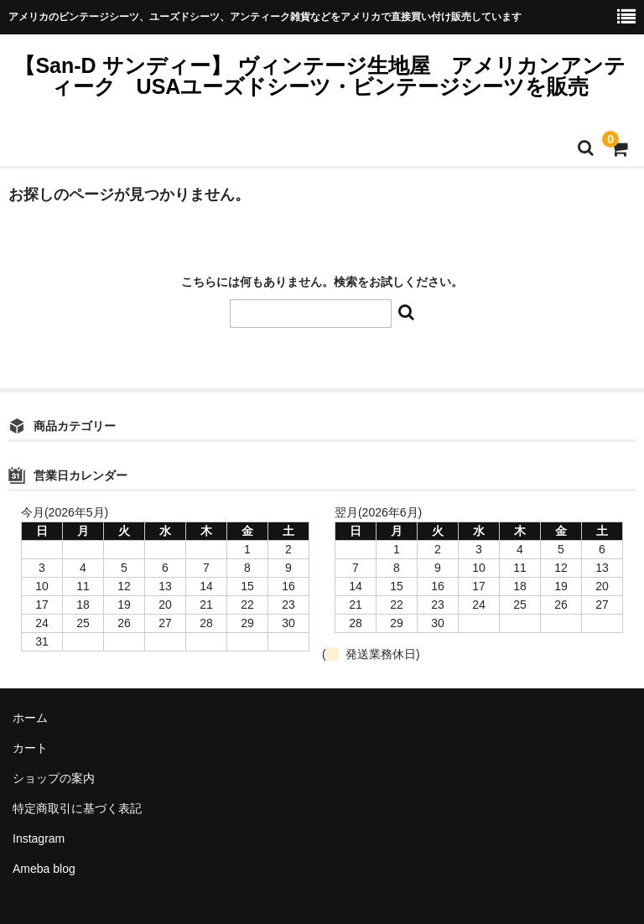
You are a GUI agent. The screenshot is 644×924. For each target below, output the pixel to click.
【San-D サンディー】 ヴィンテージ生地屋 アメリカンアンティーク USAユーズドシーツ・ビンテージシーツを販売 (319, 76)
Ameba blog (44, 868)
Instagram (39, 838)
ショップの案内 (54, 778)
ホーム (30, 717)
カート (30, 748)
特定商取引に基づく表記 (77, 808)
